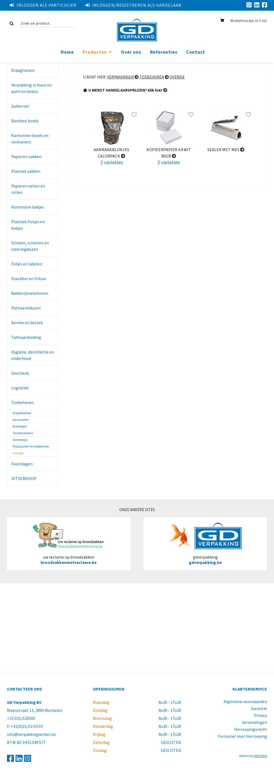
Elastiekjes (20, 426)
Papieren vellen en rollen (28, 189)
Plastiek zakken (25, 171)
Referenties (163, 52)
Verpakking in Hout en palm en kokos (31, 88)
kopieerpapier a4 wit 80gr (168, 153)
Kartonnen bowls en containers (29, 138)
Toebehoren (22, 402)
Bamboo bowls (25, 120)
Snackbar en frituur (28, 278)
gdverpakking (205, 544)
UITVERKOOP (23, 478)
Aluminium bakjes (27, 207)
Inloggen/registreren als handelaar (133, 5)
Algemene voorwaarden (245, 701)
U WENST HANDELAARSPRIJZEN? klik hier (125, 90)
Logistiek (19, 387)
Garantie (259, 708)
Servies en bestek (27, 322)
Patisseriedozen (26, 308)
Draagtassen (23, 70)
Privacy (260, 715)
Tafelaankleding (26, 337)
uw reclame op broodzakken (69, 544)
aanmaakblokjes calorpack (111, 153)
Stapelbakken (22, 413)
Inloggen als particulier (43, 5)
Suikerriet (20, 106)
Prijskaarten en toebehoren (31, 446)
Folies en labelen (26, 263)
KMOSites (260, 756)
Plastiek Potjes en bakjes (28, 225)
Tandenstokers (23, 433)
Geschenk (20, 373)
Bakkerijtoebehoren (29, 293)
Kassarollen (21, 420)
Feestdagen (22, 463)
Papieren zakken (26, 156)
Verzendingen (254, 722)
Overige (18, 453)
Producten (95, 52)
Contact (195, 52)
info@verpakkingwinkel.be (31, 734)
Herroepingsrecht (250, 729)
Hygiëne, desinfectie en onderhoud (32, 355)
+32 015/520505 (21, 718)
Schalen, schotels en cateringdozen (30, 246)
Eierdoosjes (20, 440)
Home (67, 52)
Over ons (131, 52)
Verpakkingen (120, 77)
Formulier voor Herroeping (242, 736)
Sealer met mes (225, 149)
